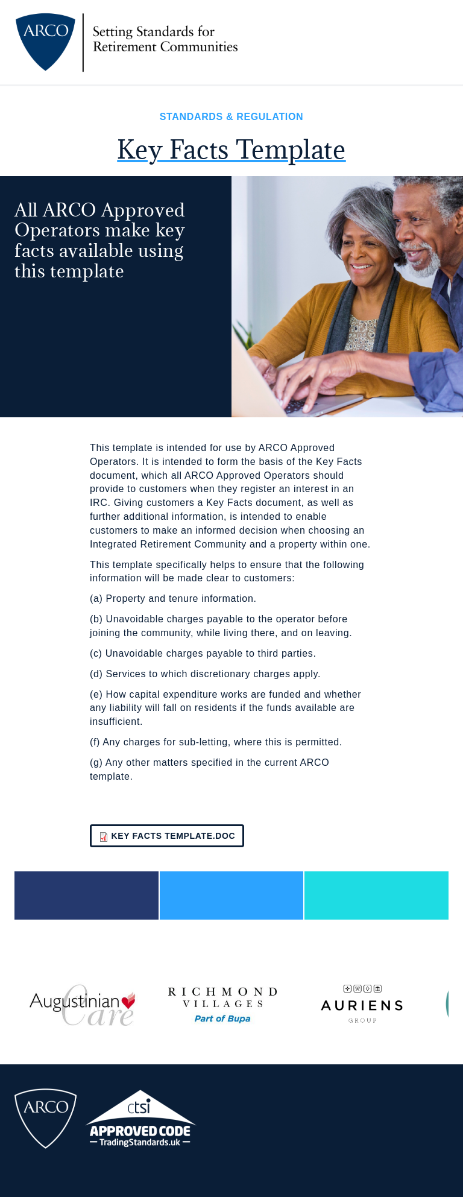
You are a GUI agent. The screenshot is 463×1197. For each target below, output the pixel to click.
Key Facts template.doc (174, 836)
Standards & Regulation (231, 117)
